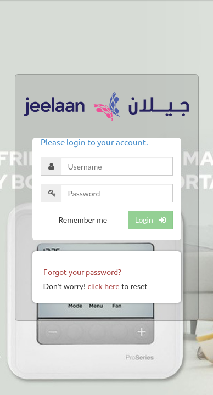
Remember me (83, 219)
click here (103, 286)
